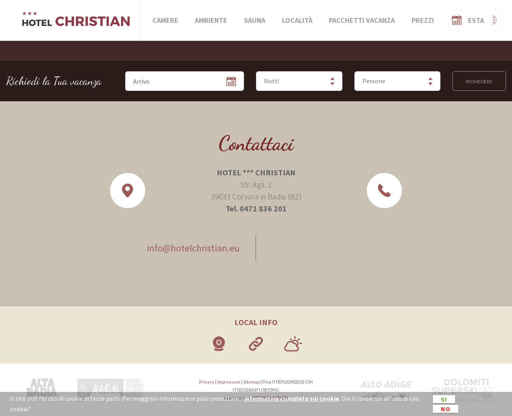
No (445, 409)
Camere (165, 20)
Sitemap (251, 381)
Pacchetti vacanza (362, 20)
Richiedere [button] (479, 81)
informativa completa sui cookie (291, 398)
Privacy (206, 381)
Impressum (228, 381)
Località (297, 20)
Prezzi (423, 20)
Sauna (254, 20)
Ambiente (211, 20)
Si (444, 399)
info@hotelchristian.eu (193, 248)
